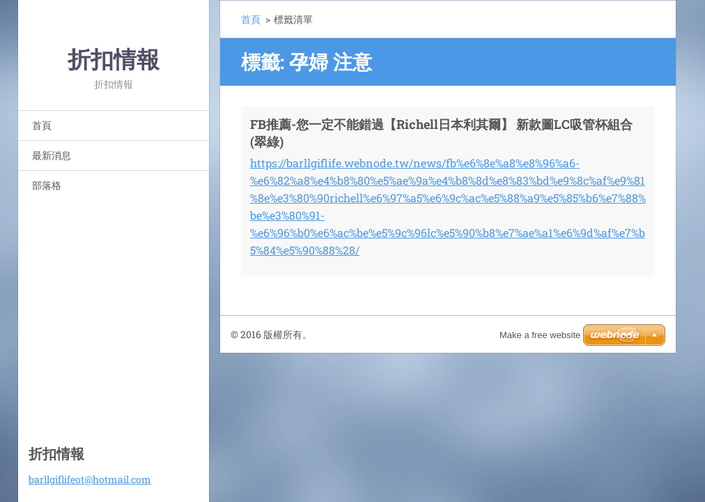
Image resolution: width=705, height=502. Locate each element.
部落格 (46, 185)
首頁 (42, 125)
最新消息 (51, 155)
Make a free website (539, 335)
